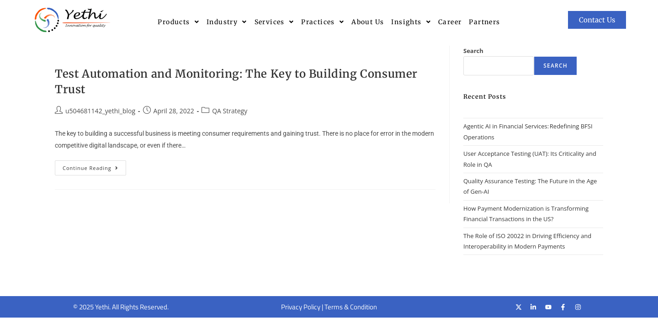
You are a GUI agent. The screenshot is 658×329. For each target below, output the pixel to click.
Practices (322, 22)
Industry (227, 22)
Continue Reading (94, 165)
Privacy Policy (300, 307)
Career (450, 22)
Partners (484, 22)
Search (473, 51)
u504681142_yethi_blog (100, 110)
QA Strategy (229, 110)
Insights (411, 22)
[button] (178, 22)
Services (274, 22)
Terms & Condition (350, 307)
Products (178, 22)
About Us (367, 22)
